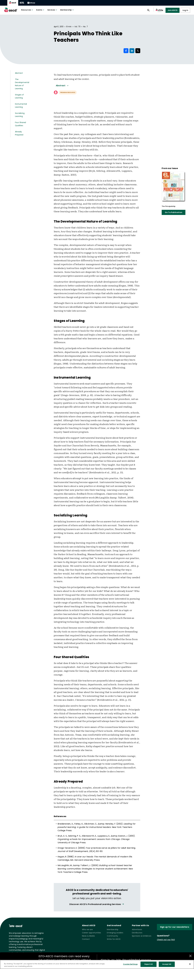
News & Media (88, 936)
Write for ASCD (113, 939)
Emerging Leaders (115, 932)
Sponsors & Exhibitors (141, 936)
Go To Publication (173, 212)
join (118, 960)
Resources (27, 10)
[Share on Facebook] (126, 50)
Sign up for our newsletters (174, 926)
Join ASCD (172, 10)
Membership (67, 10)
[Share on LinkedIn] (131, 50)
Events (40, 10)
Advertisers (137, 929)
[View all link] (96, 904)
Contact (86, 939)
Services (52, 10)
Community (112, 936)
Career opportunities (91, 932)
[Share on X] (137, 50)
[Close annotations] (190, 956)
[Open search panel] (148, 10)
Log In (185, 10)
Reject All (148, 965)
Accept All (166, 965)
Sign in (105, 960)
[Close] (190, 964)
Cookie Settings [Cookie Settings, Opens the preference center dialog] (130, 965)
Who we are (87, 929)
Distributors (137, 932)
